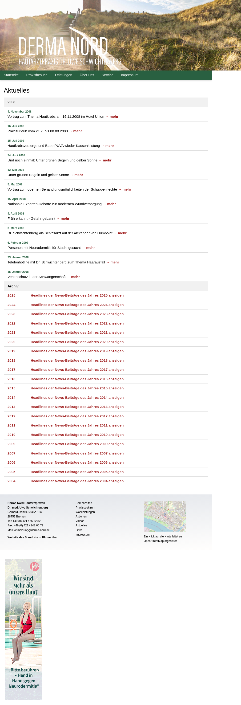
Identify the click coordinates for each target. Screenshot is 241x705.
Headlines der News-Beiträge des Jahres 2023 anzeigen (77, 314)
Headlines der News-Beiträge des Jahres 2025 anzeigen (77, 295)
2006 (11, 462)
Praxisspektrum (85, 507)
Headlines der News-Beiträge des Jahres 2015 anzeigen (77, 388)
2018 (11, 360)
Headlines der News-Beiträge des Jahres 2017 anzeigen (77, 370)
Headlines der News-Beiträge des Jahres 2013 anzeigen (77, 407)
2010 (11, 435)
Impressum (129, 75)
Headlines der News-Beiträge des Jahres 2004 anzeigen (77, 481)
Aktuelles (81, 525)
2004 (11, 481)
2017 (11, 370)
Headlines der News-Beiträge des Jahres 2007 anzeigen (77, 453)
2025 (11, 295)
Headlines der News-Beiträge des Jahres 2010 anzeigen (77, 435)
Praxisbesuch (36, 75)
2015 (11, 388)
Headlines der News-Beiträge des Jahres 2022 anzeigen (77, 323)
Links (79, 530)
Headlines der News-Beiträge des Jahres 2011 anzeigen (77, 425)
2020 (11, 342)
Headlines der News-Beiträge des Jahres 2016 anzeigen (77, 379)
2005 (11, 472)
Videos (80, 521)
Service (107, 75)
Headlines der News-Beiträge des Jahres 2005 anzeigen (77, 472)
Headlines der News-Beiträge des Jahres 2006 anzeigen (77, 462)
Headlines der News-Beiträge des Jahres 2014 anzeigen (77, 398)
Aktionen (81, 516)
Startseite (11, 75)
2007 (11, 453)
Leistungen (63, 75)
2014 (11, 398)
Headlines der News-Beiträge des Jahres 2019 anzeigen (77, 351)
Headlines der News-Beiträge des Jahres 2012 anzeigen (77, 416)
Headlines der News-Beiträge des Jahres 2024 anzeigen (77, 305)
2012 (11, 416)
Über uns (87, 75)
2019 (11, 351)
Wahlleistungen (85, 512)
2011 (11, 425)
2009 (11, 444)
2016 (11, 379)
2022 (11, 323)
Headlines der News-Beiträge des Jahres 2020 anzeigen (77, 342)
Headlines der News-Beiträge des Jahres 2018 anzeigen (77, 360)
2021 (11, 332)
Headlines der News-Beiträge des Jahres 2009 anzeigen (77, 444)
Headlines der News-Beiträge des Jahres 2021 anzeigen (77, 332)
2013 (11, 407)
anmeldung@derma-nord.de (32, 530)
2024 (11, 305)
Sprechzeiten (84, 503)
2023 (11, 314)
